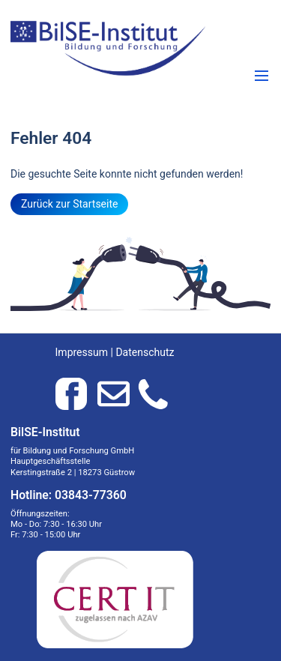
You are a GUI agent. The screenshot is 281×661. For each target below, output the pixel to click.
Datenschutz (144, 352)
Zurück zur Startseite (69, 204)
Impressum (81, 352)
